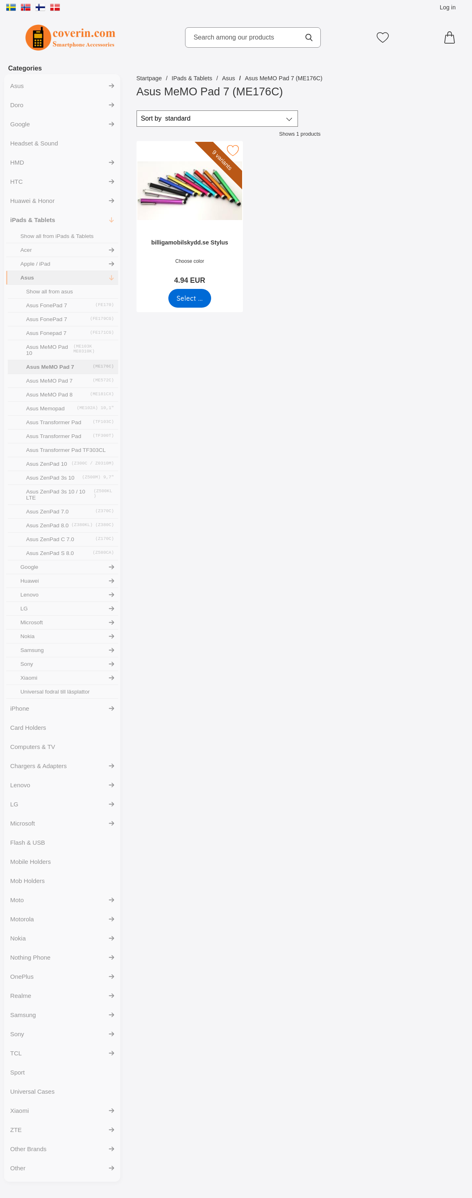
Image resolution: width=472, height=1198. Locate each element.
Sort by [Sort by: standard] (166, 118)
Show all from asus (49, 291)
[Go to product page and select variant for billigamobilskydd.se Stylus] (189, 298)
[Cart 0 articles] (451, 37)
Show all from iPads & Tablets (57, 236)
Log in (448, 7)
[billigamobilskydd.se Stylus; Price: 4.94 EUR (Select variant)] (189, 215)
